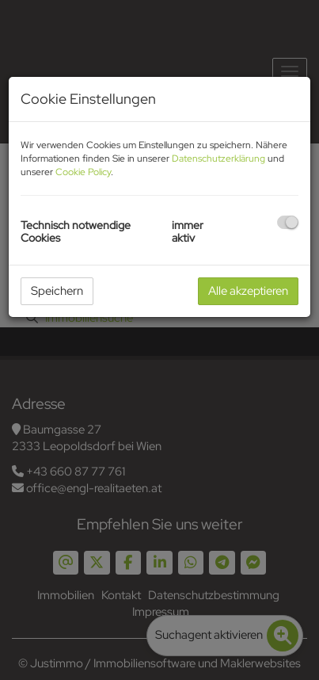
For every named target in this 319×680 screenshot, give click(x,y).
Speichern (57, 291)
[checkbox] (287, 222)
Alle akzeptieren (248, 291)
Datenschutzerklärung (218, 158)
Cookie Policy (83, 172)
